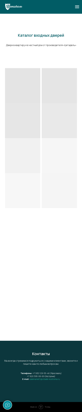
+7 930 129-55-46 (41, 373)
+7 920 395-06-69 (35, 376)
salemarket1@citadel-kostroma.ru (45, 379)
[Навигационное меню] (77, 6)
